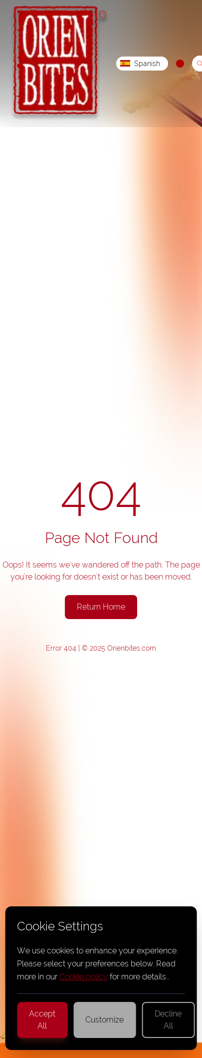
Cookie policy (83, 976)
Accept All (42, 1019)
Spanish (140, 64)
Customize (104, 1019)
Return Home (101, 607)
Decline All (168, 1019)
